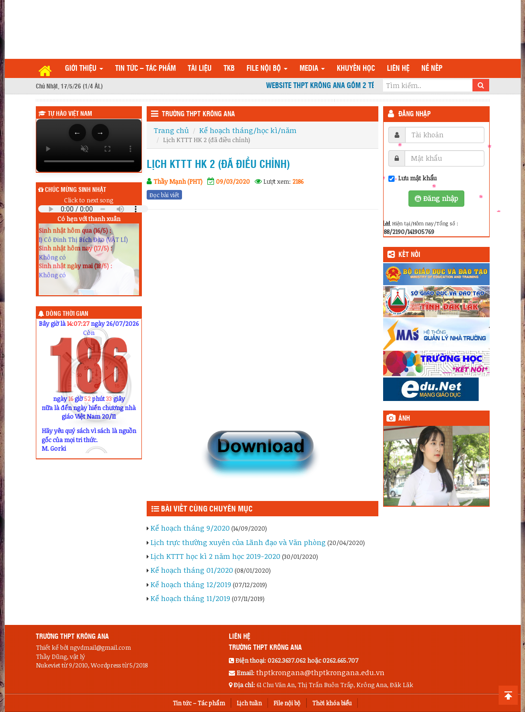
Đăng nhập (414, 114)
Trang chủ (171, 130)
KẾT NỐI (409, 255)
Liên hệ (398, 68)
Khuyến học (356, 68)
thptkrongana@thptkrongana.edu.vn (320, 672)
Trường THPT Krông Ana (198, 114)
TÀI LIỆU (200, 68)
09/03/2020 (233, 181)
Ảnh (404, 418)
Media (312, 68)
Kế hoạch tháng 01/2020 (191, 570)
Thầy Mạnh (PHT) (178, 181)
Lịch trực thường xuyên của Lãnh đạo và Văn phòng (238, 542)
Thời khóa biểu (332, 703)
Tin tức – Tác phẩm (145, 68)
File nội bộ (267, 68)
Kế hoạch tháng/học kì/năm (248, 130)
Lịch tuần (249, 703)
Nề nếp (431, 68)
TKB (229, 68)
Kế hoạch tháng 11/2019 (190, 598)
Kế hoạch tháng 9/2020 (190, 528)
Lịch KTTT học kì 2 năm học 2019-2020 (215, 556)
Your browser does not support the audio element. (93, 208)
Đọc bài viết (164, 195)
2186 (297, 181)
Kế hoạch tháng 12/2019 (190, 584)
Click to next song (88, 200)
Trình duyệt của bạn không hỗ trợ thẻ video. (89, 145)
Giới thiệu (84, 68)
